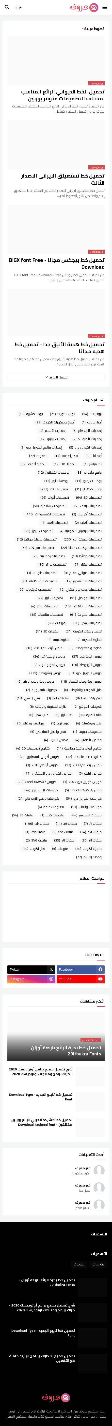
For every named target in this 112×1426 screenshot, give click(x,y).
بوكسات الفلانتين (53, 472)
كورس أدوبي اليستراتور (39, 756)
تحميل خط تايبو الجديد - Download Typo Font (40, 1097)
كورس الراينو (90, 773)
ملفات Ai (93, 823)
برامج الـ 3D (65, 464)
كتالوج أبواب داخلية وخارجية (79, 748)
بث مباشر (93, 464)
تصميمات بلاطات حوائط (37, 539)
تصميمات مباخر (44, 606)
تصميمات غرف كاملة (40, 581)
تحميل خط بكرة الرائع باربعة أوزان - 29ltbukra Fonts (47, 1282)
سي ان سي (28, 698)
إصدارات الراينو (52, 439)
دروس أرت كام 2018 (44, 648)
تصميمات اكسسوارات (45, 514)
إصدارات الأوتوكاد (87, 439)
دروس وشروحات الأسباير (81, 681)
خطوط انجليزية (89, 639)
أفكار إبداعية (66, 455)
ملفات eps (62, 832)
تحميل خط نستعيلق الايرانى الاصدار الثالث (63, 179)
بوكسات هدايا (88, 489)
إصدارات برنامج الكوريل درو (41, 447)
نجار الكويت (33, 848)
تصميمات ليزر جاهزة (83, 606)
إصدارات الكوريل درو (85, 447)
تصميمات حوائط (87, 556)
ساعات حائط (58, 698)
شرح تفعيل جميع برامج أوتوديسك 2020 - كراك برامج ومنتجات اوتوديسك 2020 (40, 1071)
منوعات (60, 848)
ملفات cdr (37, 823)
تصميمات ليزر (50, 598)
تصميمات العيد (55, 522)
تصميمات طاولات (42, 573)
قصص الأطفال (88, 740)
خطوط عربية (58, 639)
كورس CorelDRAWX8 (83, 790)
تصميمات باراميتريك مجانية (81, 531)
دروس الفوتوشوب (49, 664)
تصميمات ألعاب (88, 522)
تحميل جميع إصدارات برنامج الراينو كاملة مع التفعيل (42, 1358)
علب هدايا (38, 715)
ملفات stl (64, 840)
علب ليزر (63, 715)
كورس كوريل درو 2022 (82, 782)
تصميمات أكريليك (87, 514)
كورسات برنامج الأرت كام (38, 798)
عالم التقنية (90, 715)
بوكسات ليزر (56, 481)
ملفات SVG (36, 840)
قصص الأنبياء (56, 740)
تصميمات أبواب (54, 497)
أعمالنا (94, 455)
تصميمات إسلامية (49, 506)
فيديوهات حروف (87, 731)
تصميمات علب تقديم (83, 581)
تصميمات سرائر (52, 564)
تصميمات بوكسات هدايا (81, 547)
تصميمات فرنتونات (34, 589)
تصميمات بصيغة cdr (83, 539)
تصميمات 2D (54, 489)
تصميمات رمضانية (48, 556)
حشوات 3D (47, 631)
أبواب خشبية (31, 414)
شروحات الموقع (88, 706)
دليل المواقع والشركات (83, 690)
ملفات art (66, 823)
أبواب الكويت (62, 414)
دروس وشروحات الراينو (35, 681)
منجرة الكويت (88, 848)
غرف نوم (60, 723)
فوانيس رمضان (30, 723)
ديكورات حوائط (89, 698)
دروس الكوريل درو (85, 673)
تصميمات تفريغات (37, 547)
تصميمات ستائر (88, 564)
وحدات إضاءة (89, 857)
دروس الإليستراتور (49, 656)
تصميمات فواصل (86, 598)
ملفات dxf (91, 832)
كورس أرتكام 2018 (42, 765)
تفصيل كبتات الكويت (84, 631)
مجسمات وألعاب (86, 807)
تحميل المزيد (58, 377)
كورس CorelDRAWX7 (36, 782)
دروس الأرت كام (87, 656)
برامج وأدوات (89, 472)
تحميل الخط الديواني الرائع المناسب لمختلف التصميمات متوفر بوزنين (63, 95)
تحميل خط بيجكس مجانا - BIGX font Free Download (57, 264)
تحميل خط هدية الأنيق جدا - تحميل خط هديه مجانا (60, 348)
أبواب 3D (92, 414)
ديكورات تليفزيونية (41, 690)
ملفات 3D (22, 815)
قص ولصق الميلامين (48, 731)
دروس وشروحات (45, 673)
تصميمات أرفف (87, 506)
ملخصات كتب (52, 815)
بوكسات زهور (88, 481)
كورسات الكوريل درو (84, 798)
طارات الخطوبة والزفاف (48, 706)
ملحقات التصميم (86, 815)
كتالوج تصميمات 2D (33, 748)
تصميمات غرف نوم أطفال (80, 589)
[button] (105, 7)
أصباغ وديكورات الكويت (55, 422)
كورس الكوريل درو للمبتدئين (48, 773)
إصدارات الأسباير (52, 430)
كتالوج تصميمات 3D (84, 756)
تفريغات (57, 623)
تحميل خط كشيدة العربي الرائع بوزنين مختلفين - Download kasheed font (41, 1122)
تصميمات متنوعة (86, 614)
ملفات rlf (92, 840)
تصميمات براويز (38, 531)
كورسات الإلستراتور (41, 790)
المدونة (38, 455)
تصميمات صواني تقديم (83, 573)
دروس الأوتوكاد (87, 664)
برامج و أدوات (34, 464)
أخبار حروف (92, 422)
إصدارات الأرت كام (87, 430)
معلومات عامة (51, 807)
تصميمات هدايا (87, 623)
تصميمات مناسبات (46, 614)
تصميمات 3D (89, 497)
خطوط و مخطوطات (85, 648)
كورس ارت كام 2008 (83, 765)
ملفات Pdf (35, 832)
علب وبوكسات (89, 723)
